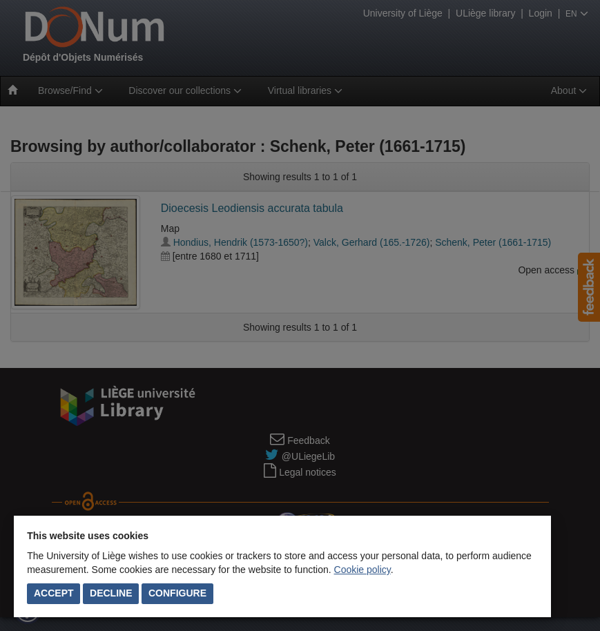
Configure (177, 593)
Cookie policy (362, 569)
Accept (54, 593)
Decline (111, 593)
